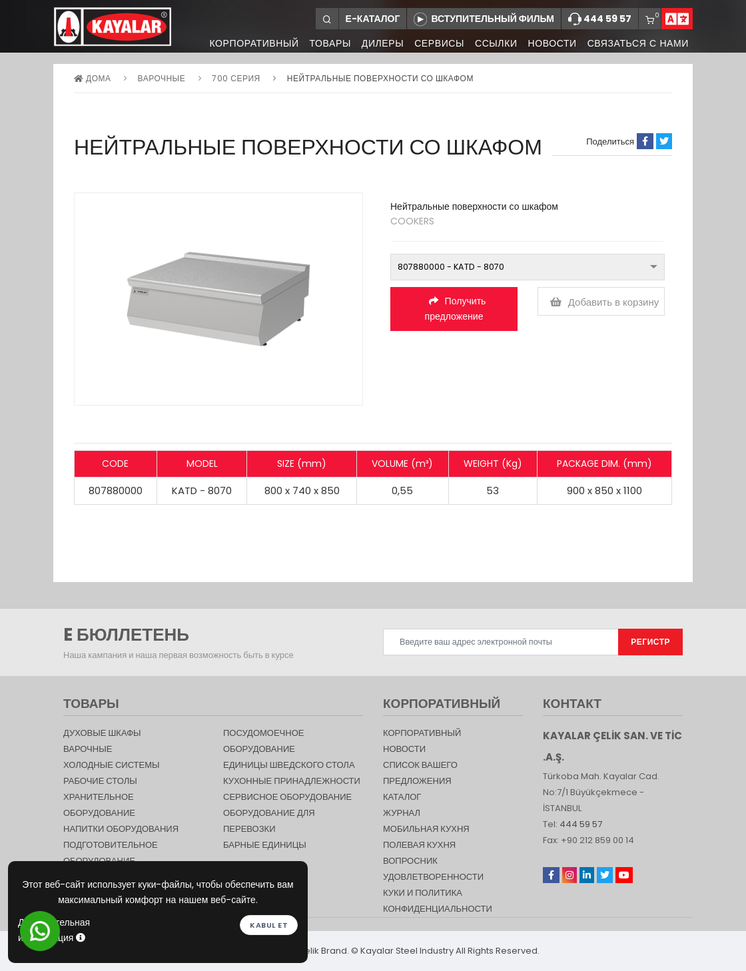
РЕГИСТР (650, 641)
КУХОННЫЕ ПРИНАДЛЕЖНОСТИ (291, 781)
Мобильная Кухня (426, 828)
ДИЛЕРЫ (377, 43)
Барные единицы (264, 844)
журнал (401, 813)
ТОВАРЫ (323, 43)
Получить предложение (455, 308)
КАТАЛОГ (402, 797)
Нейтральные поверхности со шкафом (380, 78)
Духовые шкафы (102, 733)
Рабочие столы (100, 781)
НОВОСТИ (550, 43)
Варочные (162, 78)
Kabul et (269, 924)
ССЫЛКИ (493, 43)
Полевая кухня (419, 844)
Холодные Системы (111, 765)
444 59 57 (599, 19)
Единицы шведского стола (289, 765)
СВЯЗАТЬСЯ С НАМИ (638, 43)
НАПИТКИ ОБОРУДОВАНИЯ (121, 828)
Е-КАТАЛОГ (373, 18)
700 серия (236, 78)
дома (92, 78)
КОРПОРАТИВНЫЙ (245, 43)
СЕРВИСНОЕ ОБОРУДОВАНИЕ (287, 797)
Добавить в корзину (604, 302)
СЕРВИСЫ (435, 43)
